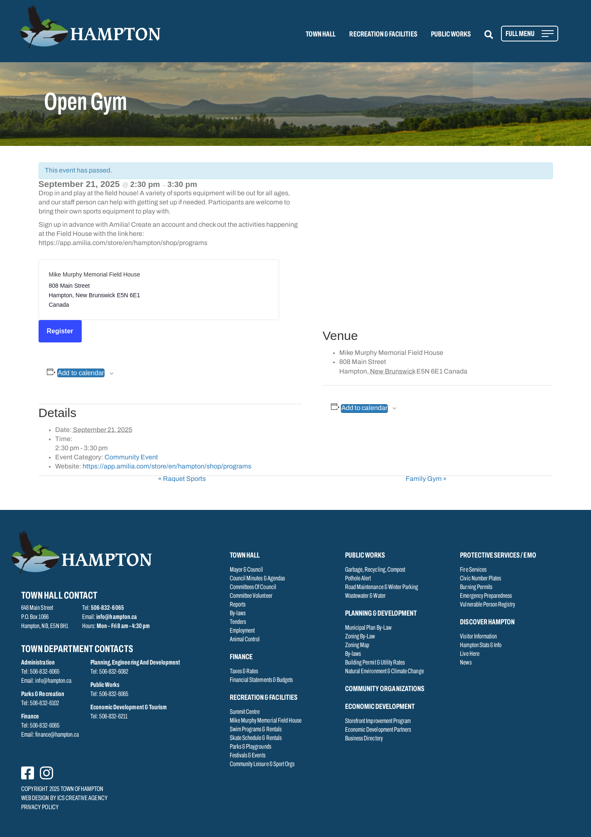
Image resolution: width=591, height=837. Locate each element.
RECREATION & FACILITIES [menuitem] (383, 35)
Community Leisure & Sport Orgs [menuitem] (262, 764)
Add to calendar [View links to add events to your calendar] (81, 372)
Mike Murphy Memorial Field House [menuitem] (266, 721)
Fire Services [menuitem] (473, 570)
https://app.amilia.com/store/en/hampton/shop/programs (167, 466)
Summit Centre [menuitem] (245, 712)
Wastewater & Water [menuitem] (365, 596)
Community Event (131, 457)
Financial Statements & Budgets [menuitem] (261, 680)
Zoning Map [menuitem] (357, 645)
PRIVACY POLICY (40, 807)
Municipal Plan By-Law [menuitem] (368, 628)
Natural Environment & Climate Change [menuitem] (384, 671)
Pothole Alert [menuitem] (358, 578)
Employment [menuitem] (242, 631)
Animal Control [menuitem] (245, 639)
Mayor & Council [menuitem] (246, 570)
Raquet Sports (182, 479)
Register (60, 331)
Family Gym (426, 479)
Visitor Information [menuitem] (478, 636)
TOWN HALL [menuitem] (321, 35)
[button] (493, 34)
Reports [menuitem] (238, 605)
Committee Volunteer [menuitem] (251, 596)
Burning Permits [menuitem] (476, 587)
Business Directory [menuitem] (364, 738)
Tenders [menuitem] (238, 622)
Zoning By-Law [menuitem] (360, 636)
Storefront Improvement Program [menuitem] (378, 721)
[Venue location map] (438, 251)
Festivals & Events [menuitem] (247, 755)
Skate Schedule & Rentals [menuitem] (256, 738)
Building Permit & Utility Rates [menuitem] (375, 663)
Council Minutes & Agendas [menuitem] (257, 578)
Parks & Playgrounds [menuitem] (250, 747)
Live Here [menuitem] (469, 654)
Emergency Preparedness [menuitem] (486, 596)
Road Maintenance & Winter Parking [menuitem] (381, 587)
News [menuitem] (465, 663)
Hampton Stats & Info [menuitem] (480, 645)
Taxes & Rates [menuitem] (244, 671)
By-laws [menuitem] (238, 613)
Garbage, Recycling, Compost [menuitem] (375, 570)
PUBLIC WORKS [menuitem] (451, 35)
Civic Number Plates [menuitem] (480, 578)
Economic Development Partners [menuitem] (378, 730)
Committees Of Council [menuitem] (253, 587)
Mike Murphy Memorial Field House (94, 274)
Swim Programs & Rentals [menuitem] (256, 729)
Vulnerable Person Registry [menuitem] (487, 605)
